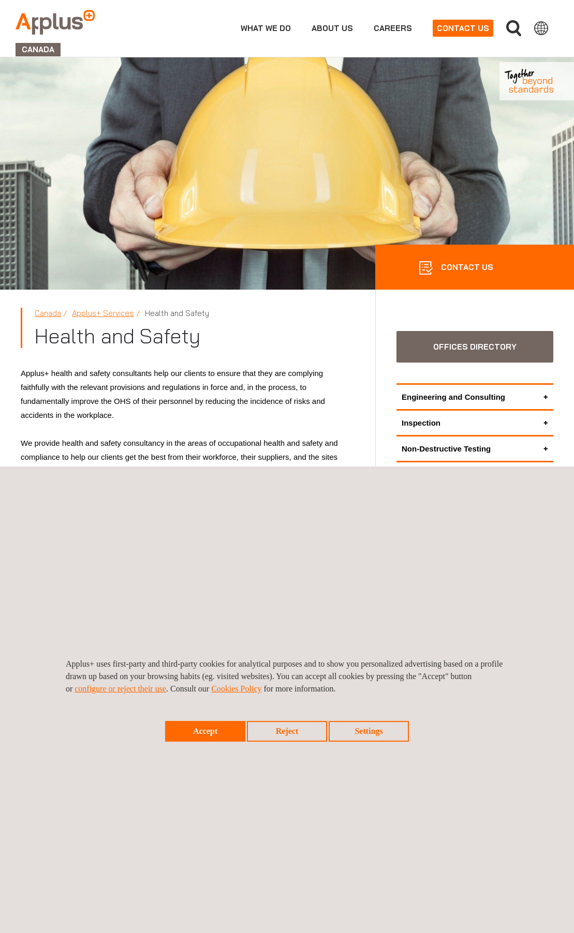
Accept (205, 731)
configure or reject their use (120, 688)
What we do (266, 28)
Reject (287, 731)
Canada (48, 313)
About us (332, 28)
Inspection (421, 422)
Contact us (463, 28)
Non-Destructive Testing (446, 448)
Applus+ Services (103, 313)
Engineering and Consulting (453, 397)
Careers (393, 28)
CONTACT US (466, 267)
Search (514, 28)
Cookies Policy (236, 688)
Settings (368, 731)
